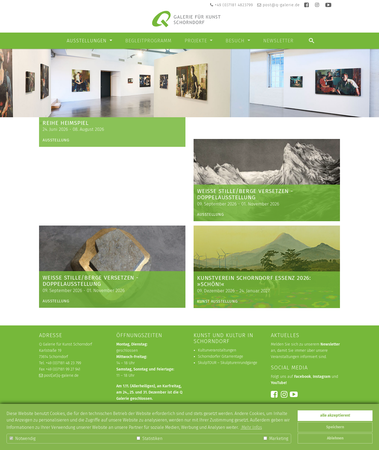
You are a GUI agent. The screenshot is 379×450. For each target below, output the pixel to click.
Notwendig (22, 438)
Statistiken (149, 438)
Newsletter (278, 41)
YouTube (278, 383)
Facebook (302, 377)
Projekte (197, 41)
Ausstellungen (87, 41)
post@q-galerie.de (281, 5)
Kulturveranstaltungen (217, 350)
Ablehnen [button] (335, 438)
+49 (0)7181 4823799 (234, 5)
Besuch (236, 41)
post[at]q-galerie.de (61, 375)
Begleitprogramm (148, 41)
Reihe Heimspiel (66, 197)
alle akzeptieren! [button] (335, 415)
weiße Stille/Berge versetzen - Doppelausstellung (245, 194)
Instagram (321, 377)
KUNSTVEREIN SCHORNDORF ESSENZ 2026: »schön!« (254, 281)
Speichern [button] (335, 427)
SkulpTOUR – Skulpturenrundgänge (227, 363)
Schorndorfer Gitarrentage (220, 356)
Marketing (276, 438)
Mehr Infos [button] (251, 427)
